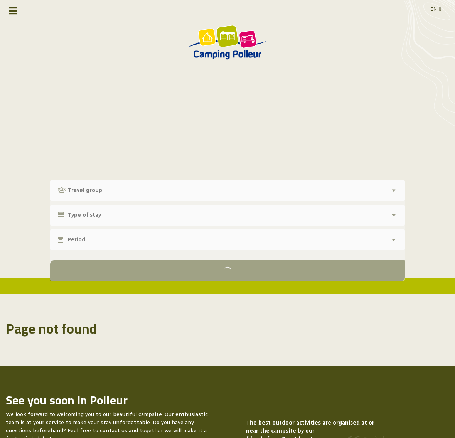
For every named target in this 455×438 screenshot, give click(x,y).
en (433, 9)
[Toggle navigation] (13, 11)
